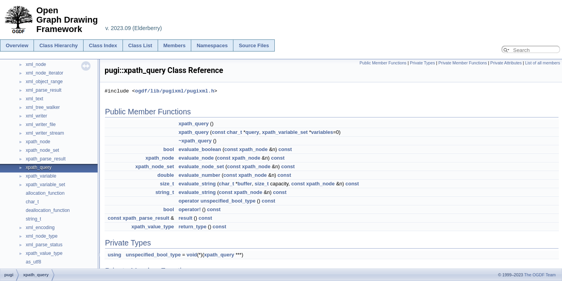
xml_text (34, 98)
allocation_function (45, 193)
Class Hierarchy (58, 45)
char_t (32, 202)
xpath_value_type (44, 253)
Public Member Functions (382, 62)
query (252, 132)
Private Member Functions (462, 62)
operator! (189, 209)
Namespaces (212, 45)
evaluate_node (195, 158)
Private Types (422, 62)
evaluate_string (196, 184)
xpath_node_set (42, 150)
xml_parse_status (44, 244)
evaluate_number (199, 175)
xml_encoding (40, 227)
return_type (192, 226)
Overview (17, 45)
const (219, 132)
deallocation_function (48, 210)
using (114, 255)
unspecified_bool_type (153, 255)
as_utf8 (33, 262)
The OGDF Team (540, 274)
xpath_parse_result (46, 159)
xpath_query (39, 167)
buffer (244, 184)
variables (322, 132)
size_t (167, 184)
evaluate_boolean (199, 149)
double (165, 175)
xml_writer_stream (45, 133)
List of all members (542, 62)
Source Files (254, 45)
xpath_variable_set (45, 184)
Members (174, 45)
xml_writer (36, 116)
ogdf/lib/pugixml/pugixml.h (174, 90)
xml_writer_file (41, 124)
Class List (140, 45)
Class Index (103, 45)
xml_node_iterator (44, 73)
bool (168, 149)
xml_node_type (41, 236)
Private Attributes (506, 62)
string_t (33, 219)
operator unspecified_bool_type (216, 201)
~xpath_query (195, 141)
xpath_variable (41, 176)
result (185, 218)
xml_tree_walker (43, 107)
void (192, 255)
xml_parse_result (43, 90)
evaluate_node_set (201, 166)
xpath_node (38, 141)
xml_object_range (44, 81)
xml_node (36, 64)
